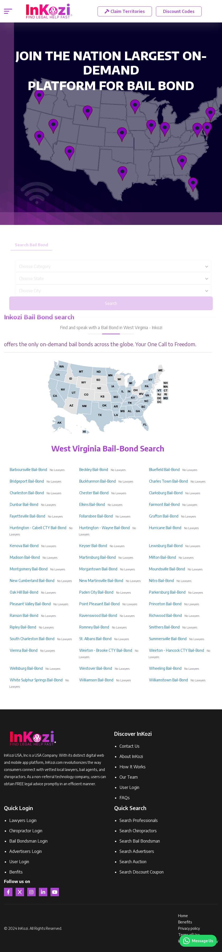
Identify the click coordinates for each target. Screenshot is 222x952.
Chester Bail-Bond (94, 493)
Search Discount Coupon (141, 872)
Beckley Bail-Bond (93, 469)
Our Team (128, 777)
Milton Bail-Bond (162, 557)
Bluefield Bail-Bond (164, 469)
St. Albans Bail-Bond (95, 638)
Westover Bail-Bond (95, 668)
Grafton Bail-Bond (163, 516)
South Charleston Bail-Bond (32, 638)
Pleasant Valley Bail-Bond (30, 604)
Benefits (185, 922)
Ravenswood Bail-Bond (98, 615)
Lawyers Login (22, 820)
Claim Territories (125, 11)
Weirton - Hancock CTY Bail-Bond (176, 650)
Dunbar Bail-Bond (24, 504)
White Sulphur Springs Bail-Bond (36, 680)
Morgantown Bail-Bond (98, 569)
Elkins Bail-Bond (92, 504)
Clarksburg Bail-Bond (166, 493)
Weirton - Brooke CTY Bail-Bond (105, 650)
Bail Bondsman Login (28, 841)
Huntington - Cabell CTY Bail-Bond (38, 527)
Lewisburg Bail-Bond (166, 545)
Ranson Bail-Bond (24, 615)
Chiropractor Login (25, 830)
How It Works (132, 766)
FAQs (124, 797)
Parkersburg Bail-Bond (167, 592)
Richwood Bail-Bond (165, 615)
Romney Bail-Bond (94, 627)
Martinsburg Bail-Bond (97, 557)
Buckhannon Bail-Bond (97, 481)
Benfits (16, 872)
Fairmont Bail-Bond (164, 504)
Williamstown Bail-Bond (168, 680)
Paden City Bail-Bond (96, 592)
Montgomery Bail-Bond (29, 569)
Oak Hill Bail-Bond (24, 592)
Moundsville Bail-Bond (167, 569)
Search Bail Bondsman (139, 841)
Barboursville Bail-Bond (28, 469)
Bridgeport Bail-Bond (27, 481)
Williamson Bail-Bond (96, 680)
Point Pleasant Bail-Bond (99, 604)
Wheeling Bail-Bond (165, 668)
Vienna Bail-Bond (24, 650)
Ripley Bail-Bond (23, 627)
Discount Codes (179, 11)
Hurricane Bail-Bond (165, 527)
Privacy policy (189, 928)
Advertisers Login (25, 851)
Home (183, 915)
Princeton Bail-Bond (165, 604)
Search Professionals (138, 820)
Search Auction (132, 861)
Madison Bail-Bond (25, 557)
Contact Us (129, 746)
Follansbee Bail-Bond (96, 516)
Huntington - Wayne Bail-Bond (104, 527)
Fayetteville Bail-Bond (27, 516)
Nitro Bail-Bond (161, 580)
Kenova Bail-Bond (24, 545)
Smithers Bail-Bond (164, 627)
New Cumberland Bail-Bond (32, 580)
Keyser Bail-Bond (93, 545)
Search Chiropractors (138, 830)
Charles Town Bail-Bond (168, 481)
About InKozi (131, 756)
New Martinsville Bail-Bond (101, 580)
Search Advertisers (136, 851)
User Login (129, 787)
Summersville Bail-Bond (168, 638)
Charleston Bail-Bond (27, 493)
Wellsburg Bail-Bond (26, 668)
